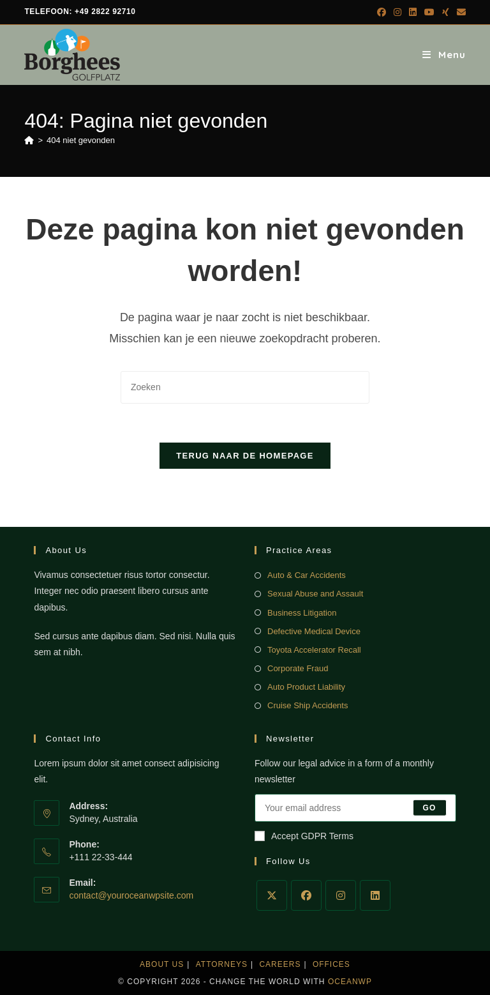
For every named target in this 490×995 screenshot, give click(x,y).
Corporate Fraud (297, 668)
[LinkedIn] (375, 895)
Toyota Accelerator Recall (314, 650)
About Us (162, 964)
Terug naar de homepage (244, 455)
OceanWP (350, 981)
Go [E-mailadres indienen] (429, 807)
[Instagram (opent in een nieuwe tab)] (397, 12)
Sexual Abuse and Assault (315, 593)
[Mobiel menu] (444, 55)
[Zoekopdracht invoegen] (245, 387)
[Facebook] (306, 895)
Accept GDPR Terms (304, 836)
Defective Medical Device (313, 631)
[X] (271, 895)
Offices (331, 964)
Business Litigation (301, 613)
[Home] (29, 140)
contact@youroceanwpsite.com (131, 895)
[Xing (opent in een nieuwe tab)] (445, 12)
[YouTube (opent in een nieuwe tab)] (429, 12)
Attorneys (222, 964)
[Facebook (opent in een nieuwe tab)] (381, 12)
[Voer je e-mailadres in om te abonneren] (355, 808)
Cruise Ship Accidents (307, 705)
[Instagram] (340, 895)
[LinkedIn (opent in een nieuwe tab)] (412, 12)
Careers (280, 964)
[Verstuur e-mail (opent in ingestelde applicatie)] (459, 12)
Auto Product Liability (306, 687)
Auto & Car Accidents (306, 575)
